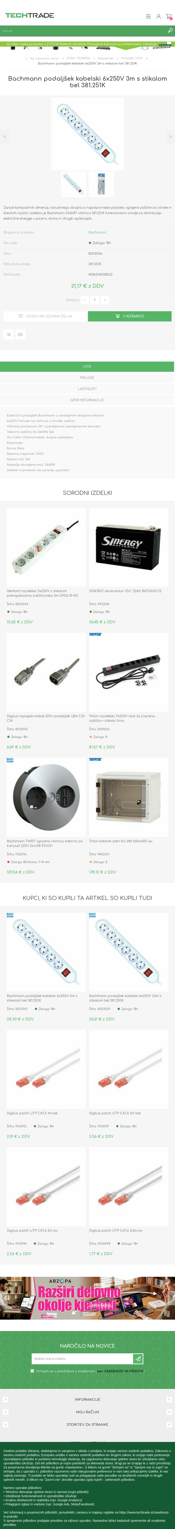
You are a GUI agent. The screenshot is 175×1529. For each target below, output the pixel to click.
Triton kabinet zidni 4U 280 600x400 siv (120, 841)
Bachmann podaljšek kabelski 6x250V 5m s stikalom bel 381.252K (42, 998)
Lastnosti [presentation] (87, 389)
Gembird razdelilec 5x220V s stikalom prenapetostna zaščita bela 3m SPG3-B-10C (43, 593)
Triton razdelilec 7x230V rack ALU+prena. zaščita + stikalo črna (122, 718)
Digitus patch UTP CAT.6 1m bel (32, 1113)
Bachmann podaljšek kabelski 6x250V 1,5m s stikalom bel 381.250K (125, 998)
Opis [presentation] (87, 366)
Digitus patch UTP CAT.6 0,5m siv (116, 1230)
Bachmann (97, 232)
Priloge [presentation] (87, 378)
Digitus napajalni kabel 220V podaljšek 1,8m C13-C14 (46, 718)
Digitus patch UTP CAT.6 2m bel (115, 1113)
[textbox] (83, 31)
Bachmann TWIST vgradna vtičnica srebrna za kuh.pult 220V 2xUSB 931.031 (44, 844)
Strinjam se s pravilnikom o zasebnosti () (90, 1371)
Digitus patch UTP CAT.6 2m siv (32, 1230)
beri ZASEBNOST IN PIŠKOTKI (120, 1371)
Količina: (73, 300)
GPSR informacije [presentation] (87, 400)
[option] (74, 184)
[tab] (87, 367)
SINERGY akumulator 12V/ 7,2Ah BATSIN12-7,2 (125, 591)
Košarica (169, 16)
